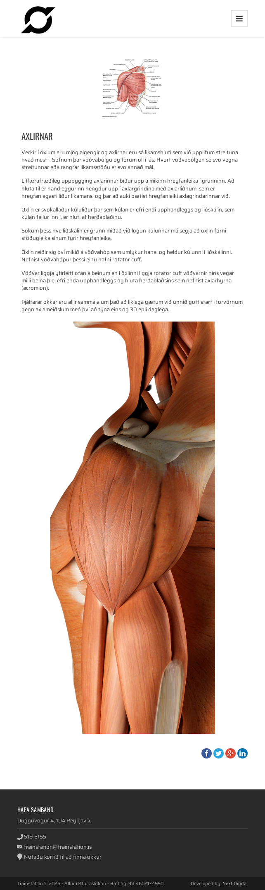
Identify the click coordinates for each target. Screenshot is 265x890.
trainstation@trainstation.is (58, 847)
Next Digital (235, 883)
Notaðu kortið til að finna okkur (63, 856)
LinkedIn (242, 753)
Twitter (218, 753)
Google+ (230, 753)
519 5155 (35, 836)
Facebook (206, 753)
